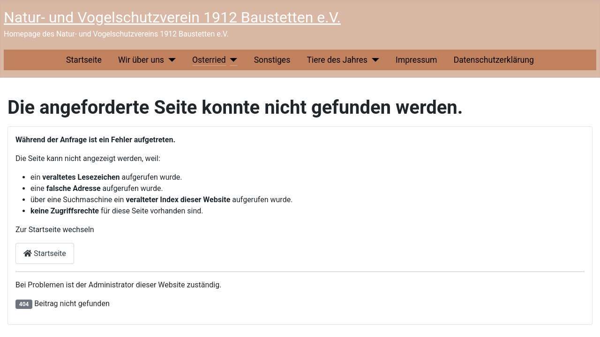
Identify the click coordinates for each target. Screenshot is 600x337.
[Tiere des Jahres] (373, 60)
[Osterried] (232, 60)
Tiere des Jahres (337, 60)
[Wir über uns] (170, 60)
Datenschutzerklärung (494, 60)
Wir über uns (141, 60)
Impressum (416, 60)
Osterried (209, 60)
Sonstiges (272, 60)
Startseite (84, 60)
